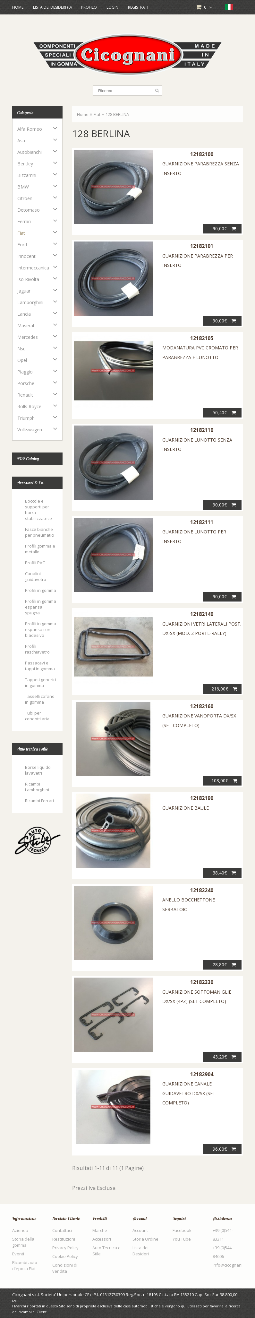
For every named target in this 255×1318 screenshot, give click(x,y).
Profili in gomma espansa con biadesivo (40, 629)
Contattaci (62, 1230)
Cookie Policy (65, 1256)
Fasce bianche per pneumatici (39, 532)
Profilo (89, 7)
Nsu (21, 349)
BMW (23, 187)
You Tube (182, 1239)
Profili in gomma (40, 590)
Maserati (26, 325)
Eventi (18, 1254)
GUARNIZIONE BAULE (185, 808)
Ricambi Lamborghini (37, 787)
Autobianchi (29, 152)
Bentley (25, 164)
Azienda (20, 1230)
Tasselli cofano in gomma (40, 699)
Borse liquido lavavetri (38, 770)
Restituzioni (63, 1239)
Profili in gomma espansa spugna (40, 607)
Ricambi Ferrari (39, 801)
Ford (22, 245)
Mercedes (27, 337)
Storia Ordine (145, 1239)
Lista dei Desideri (140, 1251)
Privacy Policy (65, 1248)
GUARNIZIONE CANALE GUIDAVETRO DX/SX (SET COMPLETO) (189, 1093)
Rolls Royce (29, 406)
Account (140, 1230)
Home (17, 7)
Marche (99, 1230)
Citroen (24, 198)
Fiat (21, 233)
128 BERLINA (117, 114)
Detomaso (28, 210)
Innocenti (27, 256)
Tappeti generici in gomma (40, 682)
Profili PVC (35, 563)
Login (112, 7)
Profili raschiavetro (37, 649)
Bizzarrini (26, 175)
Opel (22, 360)
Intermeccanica (33, 268)
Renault (25, 395)
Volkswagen (29, 429)
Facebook (182, 1230)
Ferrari (24, 221)
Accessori (101, 1239)
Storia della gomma (23, 1242)
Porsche (25, 383)
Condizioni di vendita (64, 1268)
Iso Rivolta (28, 279)
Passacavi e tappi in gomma (40, 666)
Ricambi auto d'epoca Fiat (24, 1265)
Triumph (26, 418)
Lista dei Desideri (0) (52, 7)
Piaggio (25, 372)
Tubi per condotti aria (37, 716)
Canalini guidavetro (35, 576)
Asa (21, 140)
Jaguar (23, 291)
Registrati (138, 7)
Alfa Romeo (29, 129)
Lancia (24, 314)
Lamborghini (30, 302)
